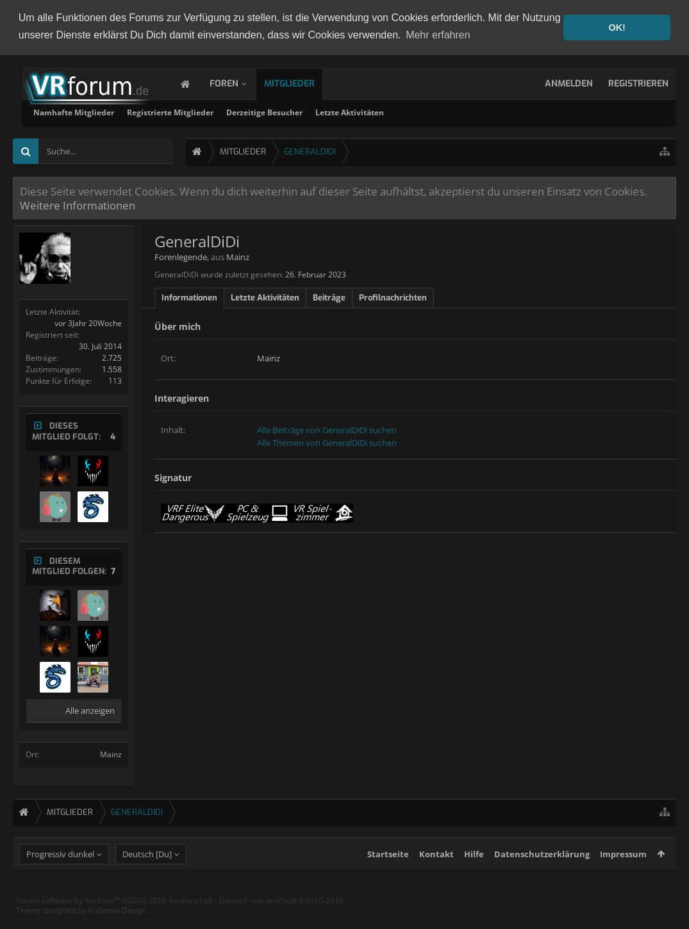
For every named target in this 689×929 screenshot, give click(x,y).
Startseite (388, 877)
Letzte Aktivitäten (513, 111)
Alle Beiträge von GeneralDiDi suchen (327, 429)
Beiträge (329, 297)
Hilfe (474, 877)
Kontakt (436, 877)
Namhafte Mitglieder (237, 111)
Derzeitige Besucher (428, 111)
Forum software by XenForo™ (114, 923)
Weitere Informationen (77, 204)
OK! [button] (616, 27)
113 (115, 380)
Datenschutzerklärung (542, 877)
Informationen (189, 297)
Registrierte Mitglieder (334, 111)
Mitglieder (302, 83)
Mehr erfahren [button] (438, 34)
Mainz (111, 753)
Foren (236, 83)
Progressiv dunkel (60, 877)
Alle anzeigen (90, 710)
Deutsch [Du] (147, 877)
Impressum (623, 877)
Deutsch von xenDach (281, 923)
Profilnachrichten (393, 297)
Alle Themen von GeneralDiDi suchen (327, 442)
